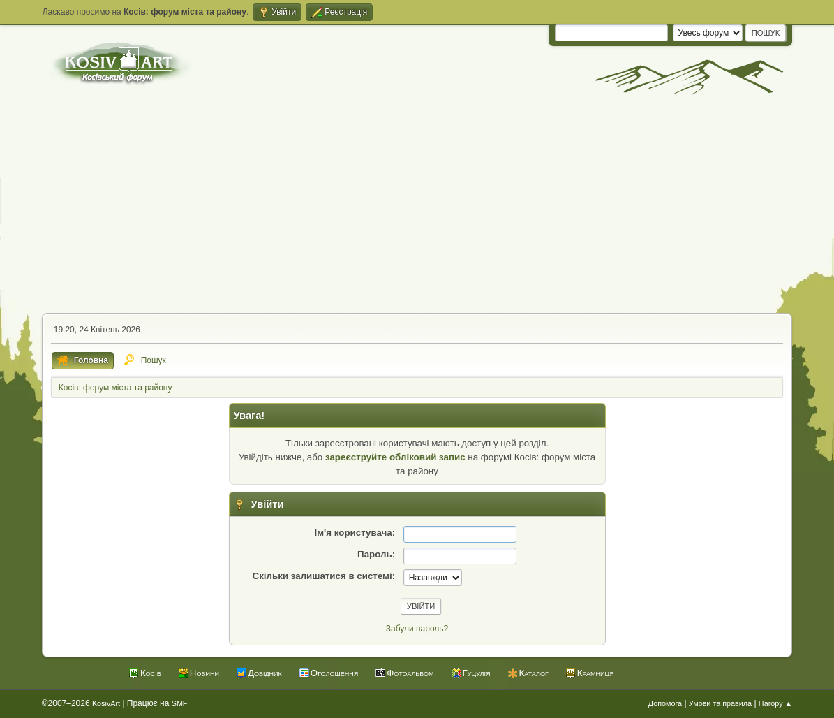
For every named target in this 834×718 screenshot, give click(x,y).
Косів (150, 673)
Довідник (265, 673)
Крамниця (595, 673)
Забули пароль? (417, 628)
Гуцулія (477, 673)
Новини (204, 673)
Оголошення (334, 673)
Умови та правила (720, 703)
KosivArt (106, 703)
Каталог (534, 673)
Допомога (665, 703)
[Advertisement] (417, 208)
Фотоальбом (410, 673)
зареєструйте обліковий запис (395, 457)
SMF (180, 703)
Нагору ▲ (775, 703)
